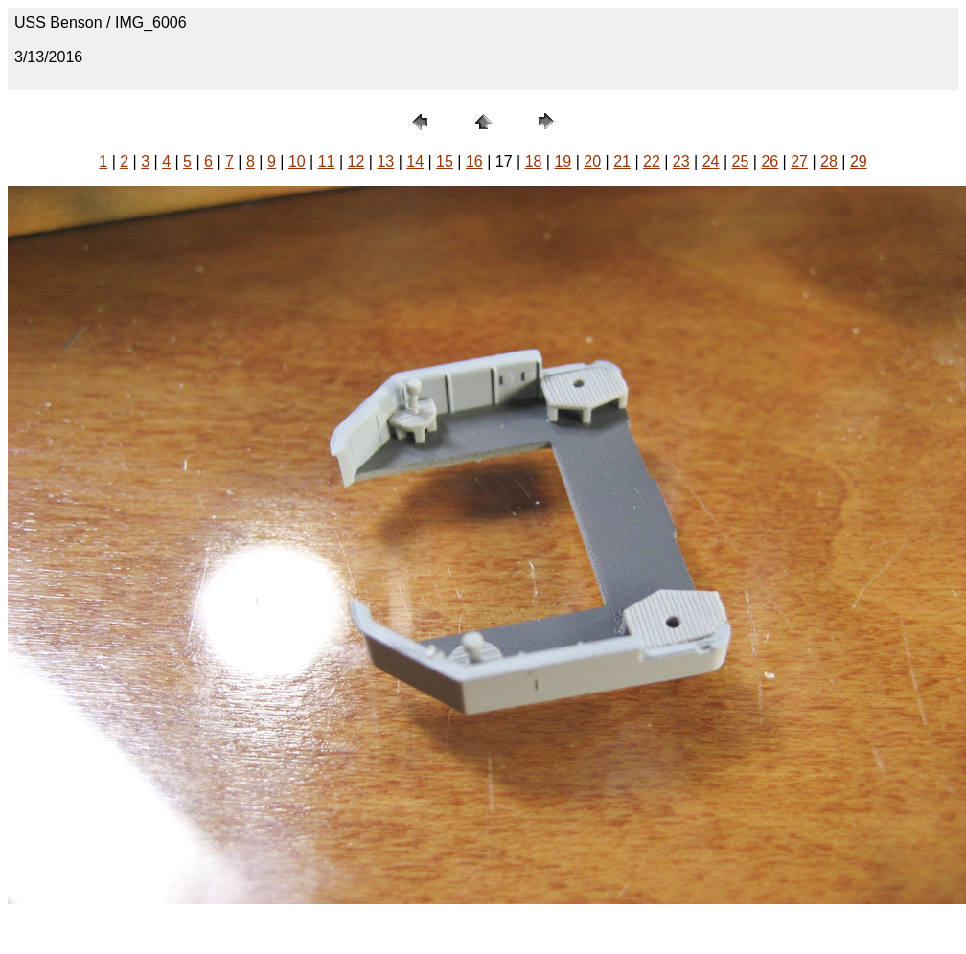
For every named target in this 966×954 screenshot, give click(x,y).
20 (592, 161)
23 (681, 161)
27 (799, 161)
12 (356, 161)
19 (562, 161)
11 (326, 161)
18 (533, 161)
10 (297, 161)
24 (711, 161)
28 (829, 161)
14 (415, 161)
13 (385, 161)
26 (769, 161)
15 (444, 161)
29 (858, 161)
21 (622, 161)
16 (474, 161)
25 (740, 161)
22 (651, 161)
